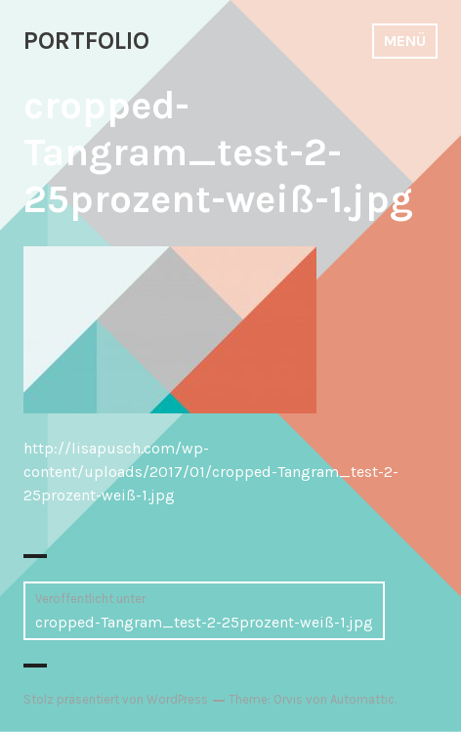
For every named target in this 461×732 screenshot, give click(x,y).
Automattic (362, 699)
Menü (405, 40)
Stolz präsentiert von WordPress (115, 699)
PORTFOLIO (86, 40)
